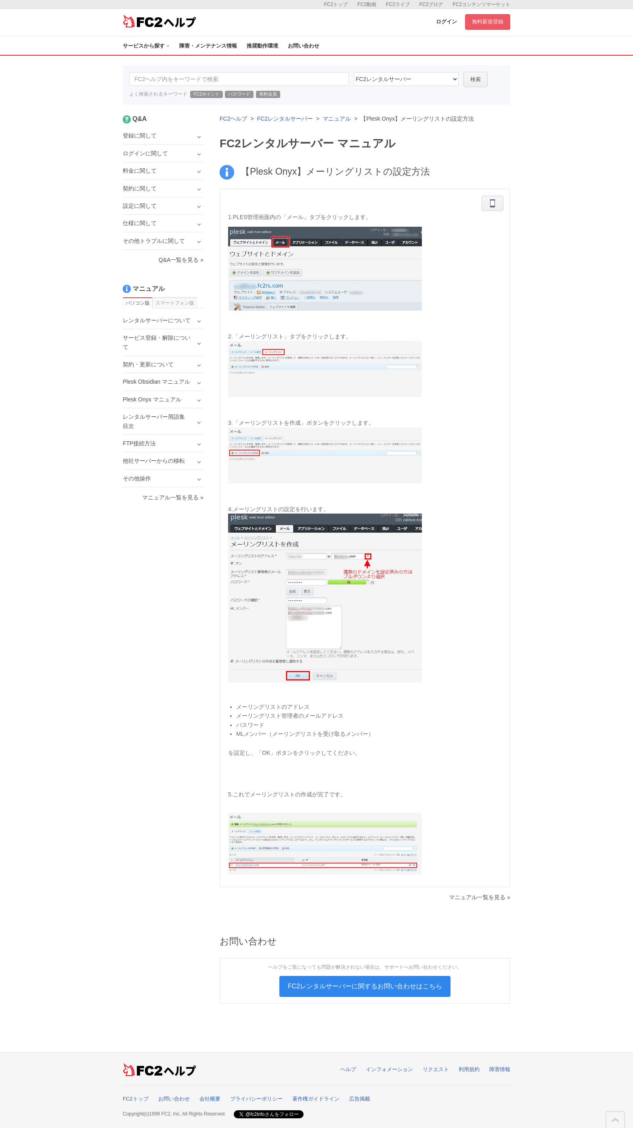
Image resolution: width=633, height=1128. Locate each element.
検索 (475, 79)
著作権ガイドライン (316, 1099)
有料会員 (268, 94)
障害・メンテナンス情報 (208, 46)
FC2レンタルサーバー (285, 118)
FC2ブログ (431, 4)
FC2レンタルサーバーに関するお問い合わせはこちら (365, 986)
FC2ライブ (398, 4)
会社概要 (209, 1099)
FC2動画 (366, 4)
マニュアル (337, 118)
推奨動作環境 (262, 46)
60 (406, 79)
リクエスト (436, 1069)
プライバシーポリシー (256, 1099)
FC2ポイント (206, 94)
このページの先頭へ (615, 1120)
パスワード (239, 94)
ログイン (446, 22)
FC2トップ (336, 4)
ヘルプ (348, 1069)
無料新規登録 (487, 22)
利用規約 (469, 1069)
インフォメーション (389, 1069)
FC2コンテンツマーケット (481, 4)
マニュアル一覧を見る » (479, 897)
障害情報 (499, 1069)
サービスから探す (146, 46)
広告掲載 (359, 1099)
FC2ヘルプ (233, 118)
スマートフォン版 (174, 303)
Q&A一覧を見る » (181, 260)
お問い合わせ (303, 46)
